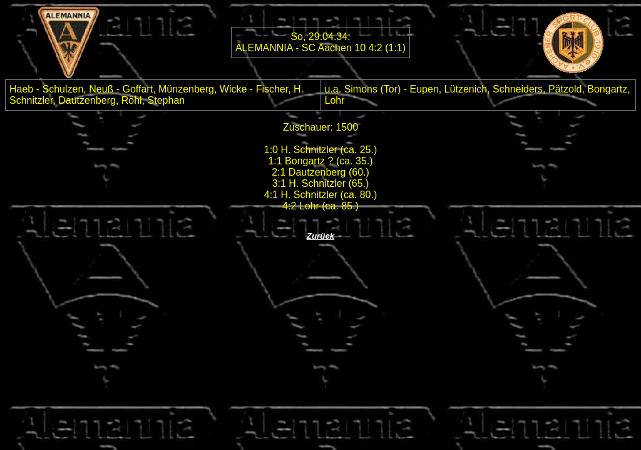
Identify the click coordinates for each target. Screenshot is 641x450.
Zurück (320, 236)
